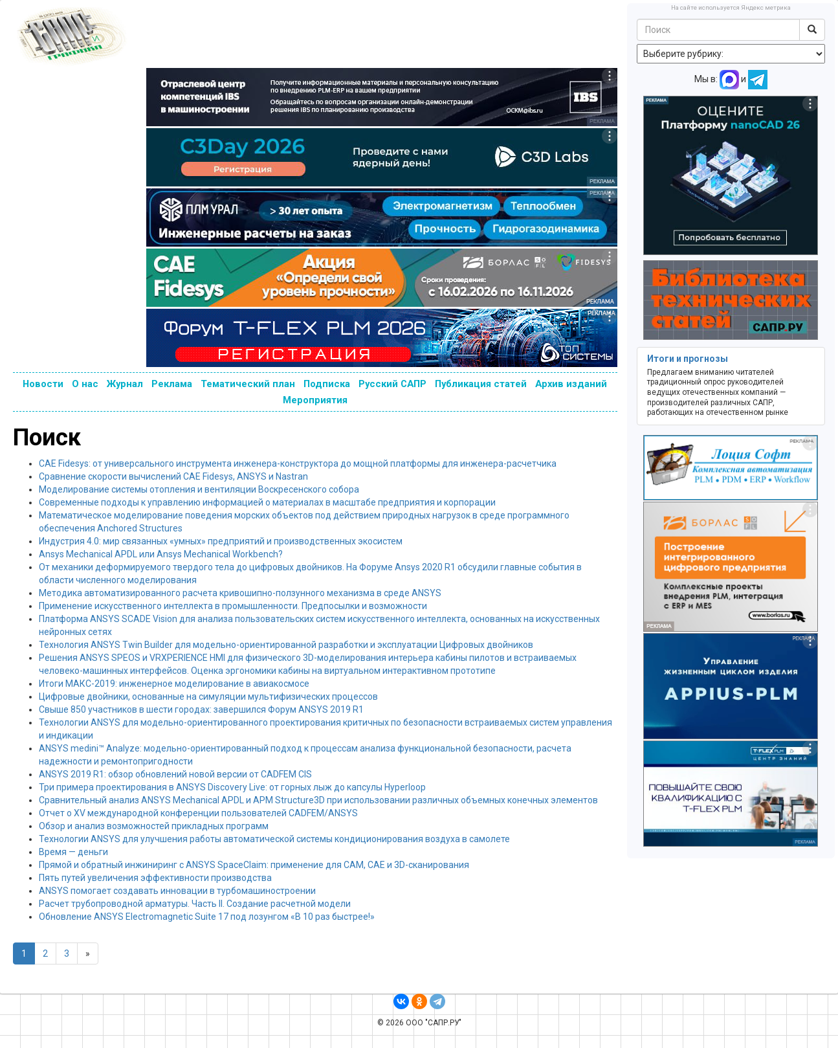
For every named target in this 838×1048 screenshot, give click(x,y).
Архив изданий (571, 384)
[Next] (87, 953)
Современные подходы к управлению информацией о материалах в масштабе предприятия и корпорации (267, 502)
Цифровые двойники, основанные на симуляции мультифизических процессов (208, 696)
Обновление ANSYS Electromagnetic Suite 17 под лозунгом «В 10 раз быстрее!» (207, 916)
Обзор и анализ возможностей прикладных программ (154, 826)
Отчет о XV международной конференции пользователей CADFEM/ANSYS (198, 813)
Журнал (125, 384)
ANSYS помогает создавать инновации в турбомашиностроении (177, 891)
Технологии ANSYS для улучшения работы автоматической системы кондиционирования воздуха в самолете (274, 839)
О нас (85, 384)
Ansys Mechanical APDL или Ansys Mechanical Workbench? (161, 554)
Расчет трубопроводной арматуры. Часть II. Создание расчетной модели (195, 903)
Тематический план (248, 384)
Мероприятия (315, 400)
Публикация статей (481, 384)
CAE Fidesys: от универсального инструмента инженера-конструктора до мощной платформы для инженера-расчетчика (298, 463)
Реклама (171, 384)
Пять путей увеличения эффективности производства (155, 878)
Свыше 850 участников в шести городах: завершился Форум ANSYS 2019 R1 (201, 709)
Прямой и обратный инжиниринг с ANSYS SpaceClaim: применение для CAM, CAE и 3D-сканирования (254, 865)
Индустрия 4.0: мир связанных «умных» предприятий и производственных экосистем (220, 541)
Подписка (326, 384)
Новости (43, 384)
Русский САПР (392, 384)
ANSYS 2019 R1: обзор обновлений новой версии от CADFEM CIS (175, 774)
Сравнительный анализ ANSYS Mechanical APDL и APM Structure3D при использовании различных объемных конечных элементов (318, 800)
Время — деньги (73, 852)
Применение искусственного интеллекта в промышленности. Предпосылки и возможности (233, 606)
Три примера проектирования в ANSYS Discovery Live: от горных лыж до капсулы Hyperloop (232, 787)
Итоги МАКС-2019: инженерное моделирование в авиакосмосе (174, 683)
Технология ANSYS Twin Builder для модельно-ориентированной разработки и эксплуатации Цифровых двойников (286, 645)
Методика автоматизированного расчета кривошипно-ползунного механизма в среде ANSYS (240, 593)
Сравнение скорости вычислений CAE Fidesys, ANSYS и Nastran (173, 476)
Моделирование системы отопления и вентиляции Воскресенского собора (199, 489)
